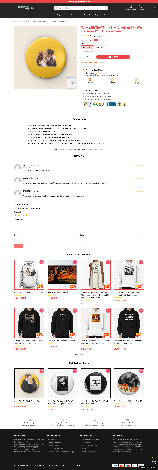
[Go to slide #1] (40, 94)
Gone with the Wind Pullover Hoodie (61, 341)
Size (82, 44)
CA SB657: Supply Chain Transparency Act (62, 452)
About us (51, 440)
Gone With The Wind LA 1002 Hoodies (28, 292)
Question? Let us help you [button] (148, 467)
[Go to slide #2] (51, 94)
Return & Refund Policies (89, 446)
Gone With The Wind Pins (57, 22)
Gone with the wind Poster (58, 292)
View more (79, 354)
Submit (18, 246)
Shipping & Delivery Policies (90, 440)
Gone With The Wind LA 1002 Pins (27, 401)
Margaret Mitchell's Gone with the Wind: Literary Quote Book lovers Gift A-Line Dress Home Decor (95, 295)
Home (16, 22)
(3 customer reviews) (97, 36)
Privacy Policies (53, 446)
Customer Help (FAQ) (88, 452)
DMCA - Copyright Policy (56, 449)
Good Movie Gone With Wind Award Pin (129, 401)
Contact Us (84, 449)
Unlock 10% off (154, 460)
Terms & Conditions (54, 443)
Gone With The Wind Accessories (33, 22)
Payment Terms (86, 443)
